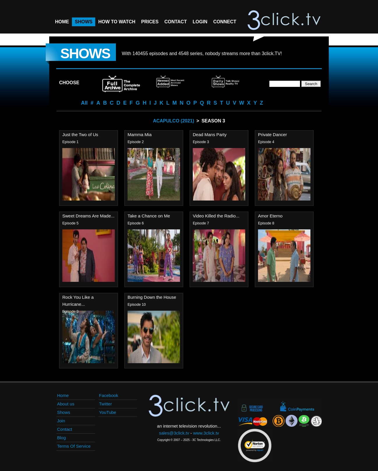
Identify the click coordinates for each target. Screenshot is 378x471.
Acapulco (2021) (173, 120)
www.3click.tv (206, 432)
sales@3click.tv (174, 432)
